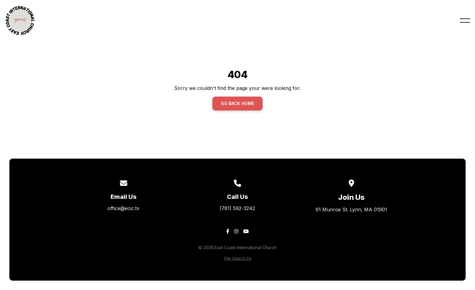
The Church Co (237, 258)
